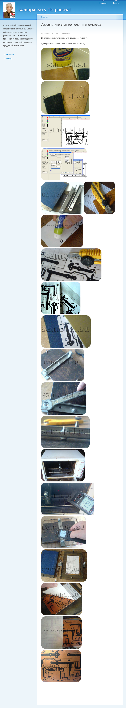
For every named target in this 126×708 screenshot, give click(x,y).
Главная (103, 3)
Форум (116, 3)
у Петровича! (45, 9)
